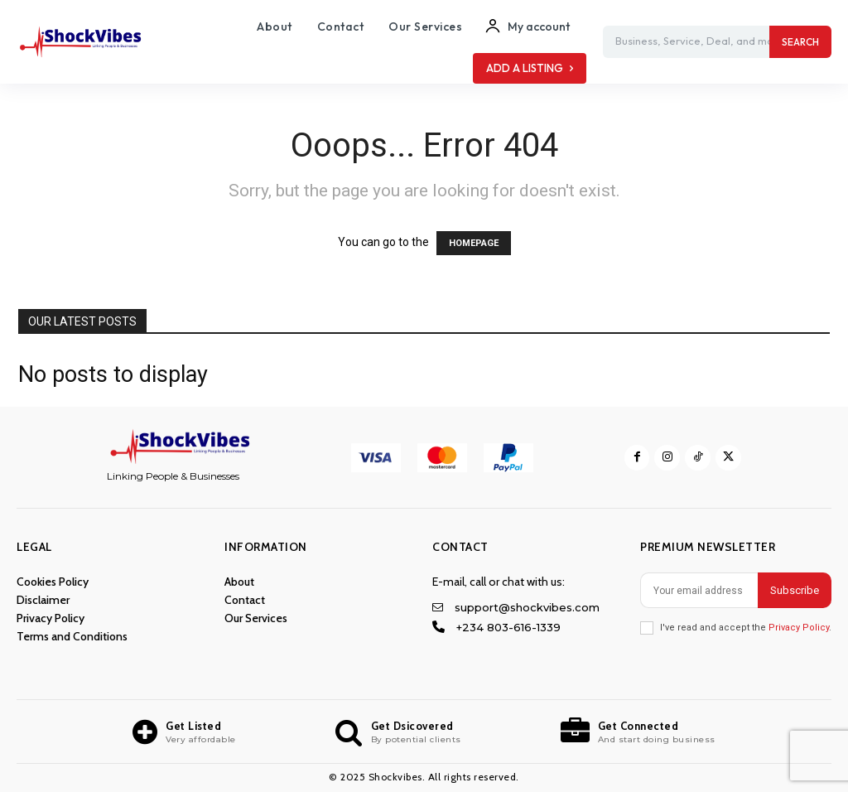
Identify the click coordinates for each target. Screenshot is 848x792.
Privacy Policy (798, 627)
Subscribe (794, 590)
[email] (699, 590)
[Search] (800, 42)
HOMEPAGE (474, 243)
